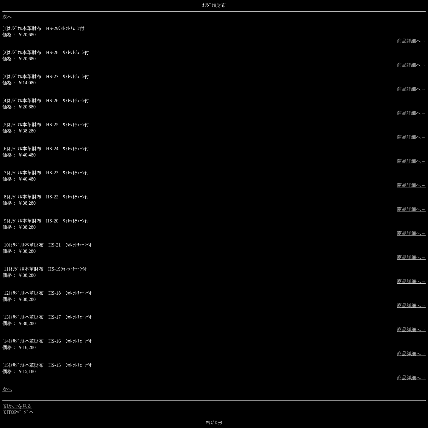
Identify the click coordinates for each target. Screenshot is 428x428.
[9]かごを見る (17, 406)
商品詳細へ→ (411, 40)
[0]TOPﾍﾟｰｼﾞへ (18, 412)
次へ (7, 16)
